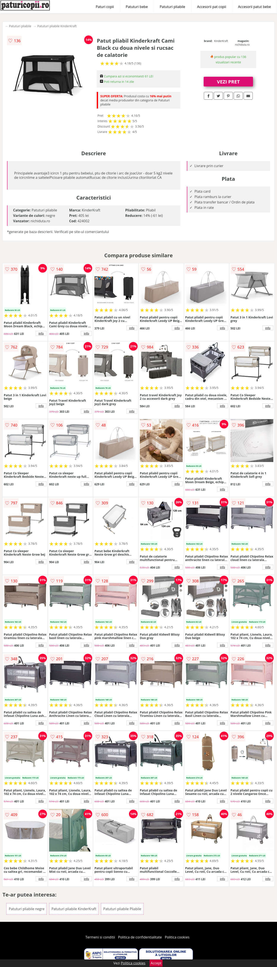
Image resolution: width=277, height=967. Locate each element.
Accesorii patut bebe (254, 6)
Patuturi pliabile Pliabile (122, 908)
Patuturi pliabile (172, 6)
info (41, 333)
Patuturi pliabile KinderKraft (57, 26)
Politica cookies (177, 937)
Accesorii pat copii (211, 6)
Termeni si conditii (100, 937)
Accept (156, 963)
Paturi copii (105, 6)
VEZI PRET (228, 81)
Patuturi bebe (137, 6)
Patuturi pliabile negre (26, 908)
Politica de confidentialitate (140, 937)
